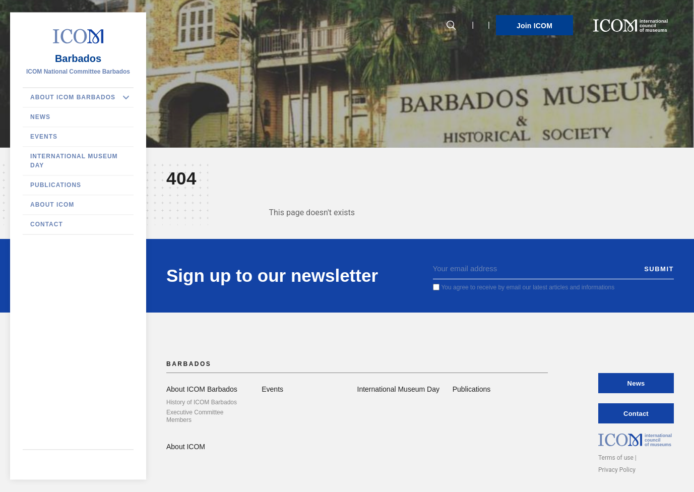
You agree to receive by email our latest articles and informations (527, 287)
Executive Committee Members (194, 416)
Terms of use (616, 457)
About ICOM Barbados (72, 97)
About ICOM (52, 204)
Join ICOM (534, 26)
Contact (46, 224)
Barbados (78, 58)
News (40, 116)
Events (43, 136)
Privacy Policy (617, 469)
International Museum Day (74, 161)
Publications (55, 185)
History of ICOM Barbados (201, 402)
